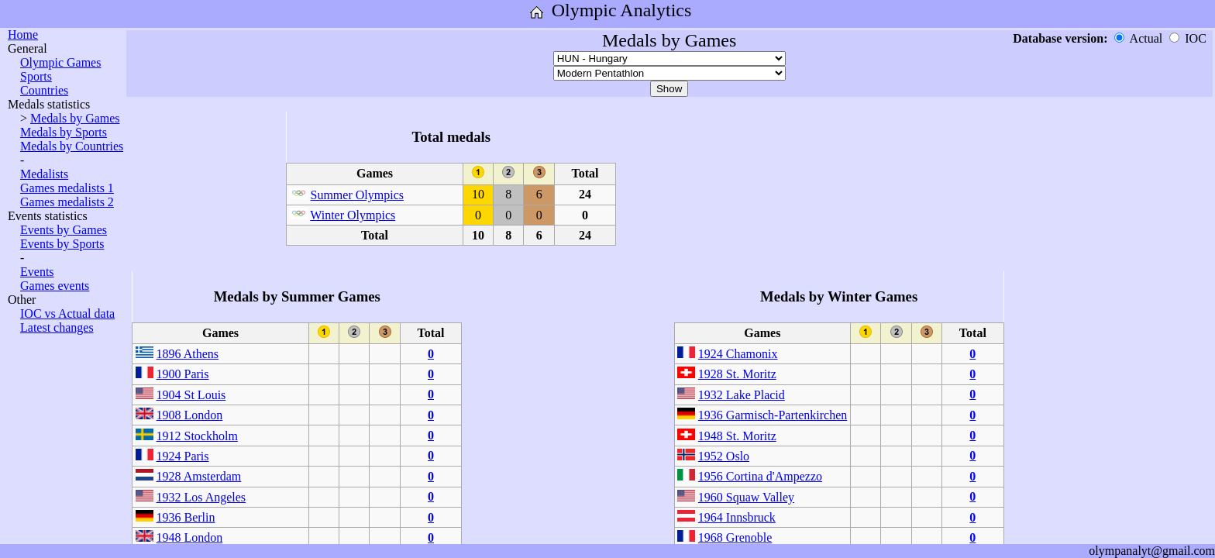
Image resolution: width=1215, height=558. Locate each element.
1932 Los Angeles (201, 497)
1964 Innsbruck (737, 517)
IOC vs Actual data (67, 313)
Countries (44, 90)
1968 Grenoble (735, 537)
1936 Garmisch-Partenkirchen (772, 415)
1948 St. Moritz (737, 436)
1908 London (190, 415)
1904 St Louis (191, 394)
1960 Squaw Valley (746, 497)
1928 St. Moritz (737, 374)
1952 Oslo (723, 456)
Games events (54, 285)
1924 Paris (183, 456)
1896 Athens (188, 353)
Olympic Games (60, 62)
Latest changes (57, 327)
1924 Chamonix (738, 353)
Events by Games (63, 229)
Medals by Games (75, 118)
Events (37, 271)
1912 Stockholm (197, 436)
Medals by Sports (63, 132)
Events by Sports (62, 243)
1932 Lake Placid (741, 394)
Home (23, 34)
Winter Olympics (352, 215)
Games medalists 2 (67, 201)
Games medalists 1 (67, 188)
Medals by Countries (71, 146)
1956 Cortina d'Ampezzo (760, 476)
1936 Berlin (186, 517)
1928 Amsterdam (199, 476)
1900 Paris (183, 374)
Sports (36, 76)
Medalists (44, 174)
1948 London (190, 537)
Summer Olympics (357, 195)
